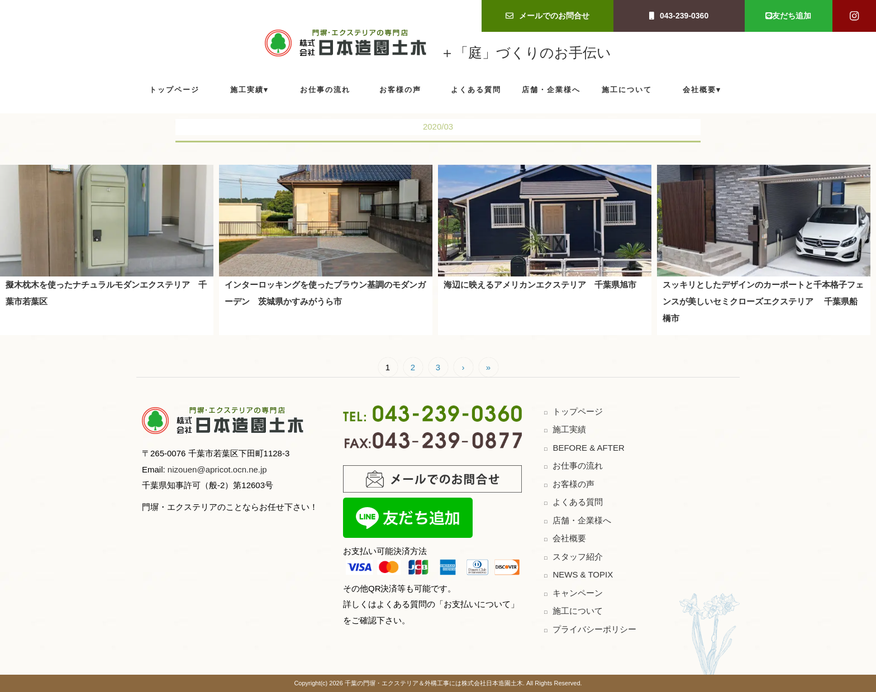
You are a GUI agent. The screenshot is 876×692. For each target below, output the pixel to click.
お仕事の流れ (325, 89)
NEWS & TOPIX (583, 574)
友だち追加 (788, 15)
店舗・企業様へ (551, 89)
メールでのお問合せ (547, 15)
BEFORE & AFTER (588, 447)
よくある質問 (476, 89)
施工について (627, 89)
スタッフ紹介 (578, 556)
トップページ (174, 89)
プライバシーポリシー (594, 629)
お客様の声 (400, 89)
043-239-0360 (678, 15)
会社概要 (699, 89)
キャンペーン (578, 593)
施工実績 (247, 89)
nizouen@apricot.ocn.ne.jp (216, 469)
